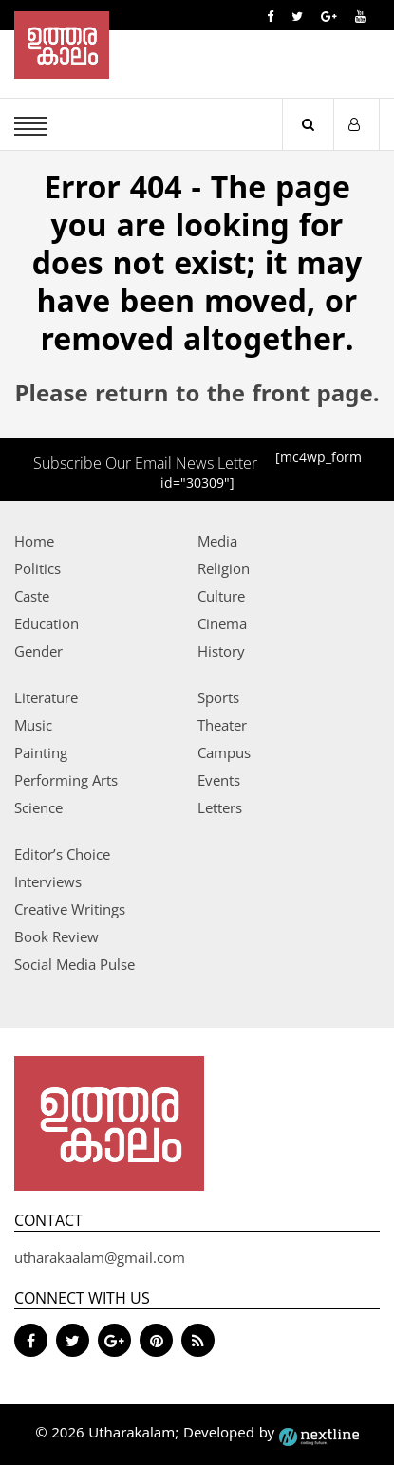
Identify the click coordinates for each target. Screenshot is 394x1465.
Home (34, 540)
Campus (224, 752)
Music (33, 724)
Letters (219, 807)
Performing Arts (66, 779)
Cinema (222, 623)
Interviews (48, 881)
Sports (218, 697)
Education (46, 623)
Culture (221, 595)
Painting (40, 752)
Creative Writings (69, 908)
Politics (37, 568)
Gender (38, 650)
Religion (223, 568)
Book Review (56, 936)
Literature (46, 697)
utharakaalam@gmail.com (99, 1257)
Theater (222, 724)
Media (217, 540)
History (221, 650)
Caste (31, 595)
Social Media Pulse (74, 964)
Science (38, 807)
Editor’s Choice (62, 853)
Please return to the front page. (197, 395)
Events (218, 779)
